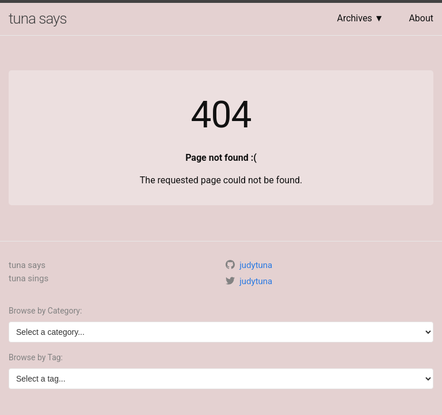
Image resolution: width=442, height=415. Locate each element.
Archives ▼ (360, 18)
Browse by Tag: (36, 357)
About (421, 18)
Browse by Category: (45, 310)
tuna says (38, 18)
